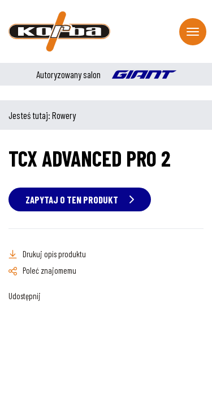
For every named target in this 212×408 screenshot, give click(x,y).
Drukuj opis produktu (54, 254)
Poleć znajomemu (49, 270)
